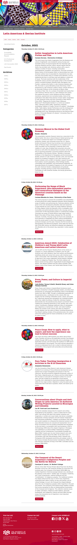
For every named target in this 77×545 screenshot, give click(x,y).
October (23, 39)
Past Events (7, 67)
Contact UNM (66, 536)
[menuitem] (5, 26)
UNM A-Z (30, 1)
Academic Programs (26, 27)
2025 (5, 79)
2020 (5, 95)
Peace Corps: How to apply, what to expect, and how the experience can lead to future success (52, 332)
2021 (18, 39)
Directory (43, 1)
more (55, 1)
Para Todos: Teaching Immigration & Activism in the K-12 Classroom (53, 362)
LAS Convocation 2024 (11, 64)
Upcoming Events (9, 44)
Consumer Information (58, 538)
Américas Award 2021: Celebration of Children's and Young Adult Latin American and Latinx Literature (53, 245)
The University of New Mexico (11, 2)
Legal (60, 536)
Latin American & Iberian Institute (24, 33)
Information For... (64, 27)
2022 (5, 88)
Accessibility (55, 536)
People (36, 27)
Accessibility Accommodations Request (9, 54)
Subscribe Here (8, 29)
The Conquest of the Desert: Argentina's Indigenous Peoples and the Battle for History (52, 460)
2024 (5, 82)
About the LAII (13, 27)
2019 (5, 98)
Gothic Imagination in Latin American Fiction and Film (53, 54)
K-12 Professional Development (9, 60)
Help (50, 1)
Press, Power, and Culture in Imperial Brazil (53, 280)
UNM (5, 39)
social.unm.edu (60, 534)
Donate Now (29, 29)
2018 (5, 101)
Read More (39, 118)
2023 (5, 85)
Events (55, 27)
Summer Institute (19, 29)
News (49, 26)
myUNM (37, 1)
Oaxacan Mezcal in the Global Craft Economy (52, 130)
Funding (43, 27)
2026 (5, 75)
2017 (5, 104)
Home (5, 26)
